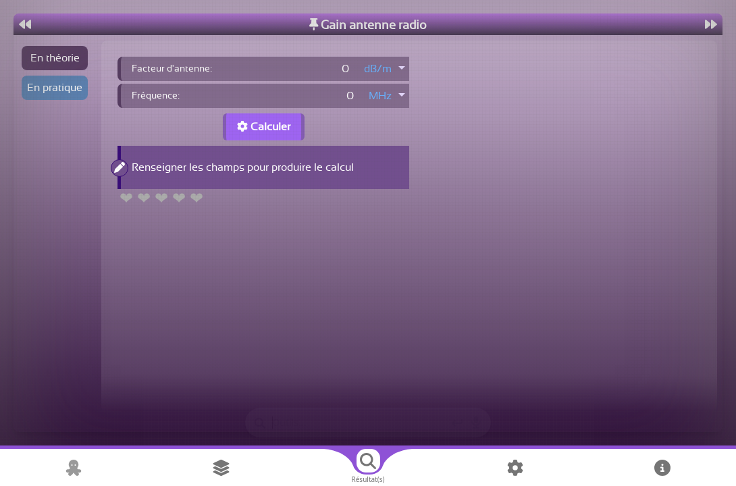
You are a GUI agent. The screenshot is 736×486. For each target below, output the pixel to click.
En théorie (55, 58)
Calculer (263, 126)
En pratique (54, 87)
